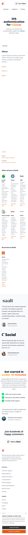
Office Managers (6, 482)
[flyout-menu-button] (6, 9)
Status (3, 506)
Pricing (23, 9)
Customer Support (7, 470)
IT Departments (6, 479)
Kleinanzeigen (6, 215)
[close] (25, 513)
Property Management (8, 485)
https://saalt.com (12, 326)
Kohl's (22, 215)
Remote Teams (6, 488)
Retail (3, 257)
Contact (4, 509)
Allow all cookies (13, 531)
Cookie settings (14, 527)
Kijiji (21, 180)
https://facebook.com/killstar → (9, 162)
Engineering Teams (7, 476)
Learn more (11, 522)
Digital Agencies (6, 473)
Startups (4, 491)
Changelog (5, 503)
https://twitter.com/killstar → (9, 157)
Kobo (12, 215)
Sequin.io (18, 420)
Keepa (12, 180)
